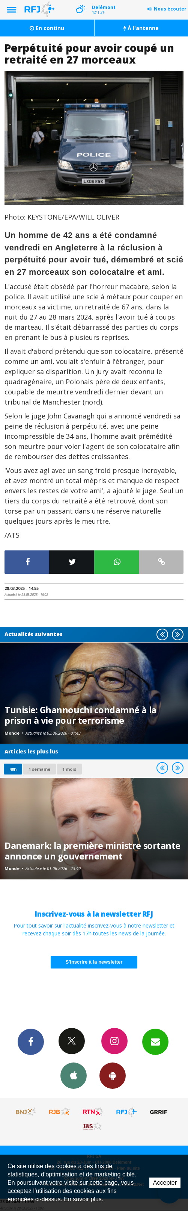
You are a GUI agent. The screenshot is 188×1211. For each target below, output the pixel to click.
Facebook (31, 1041)
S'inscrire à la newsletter (94, 962)
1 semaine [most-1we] (39, 769)
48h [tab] (13, 769)
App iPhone (73, 1075)
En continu (47, 28)
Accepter (165, 1182)
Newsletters (155, 1041)
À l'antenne (141, 28)
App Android (112, 1075)
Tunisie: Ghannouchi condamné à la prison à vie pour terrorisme (80, 715)
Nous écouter (170, 9)
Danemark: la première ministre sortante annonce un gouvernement (92, 851)
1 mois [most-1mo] (69, 769)
